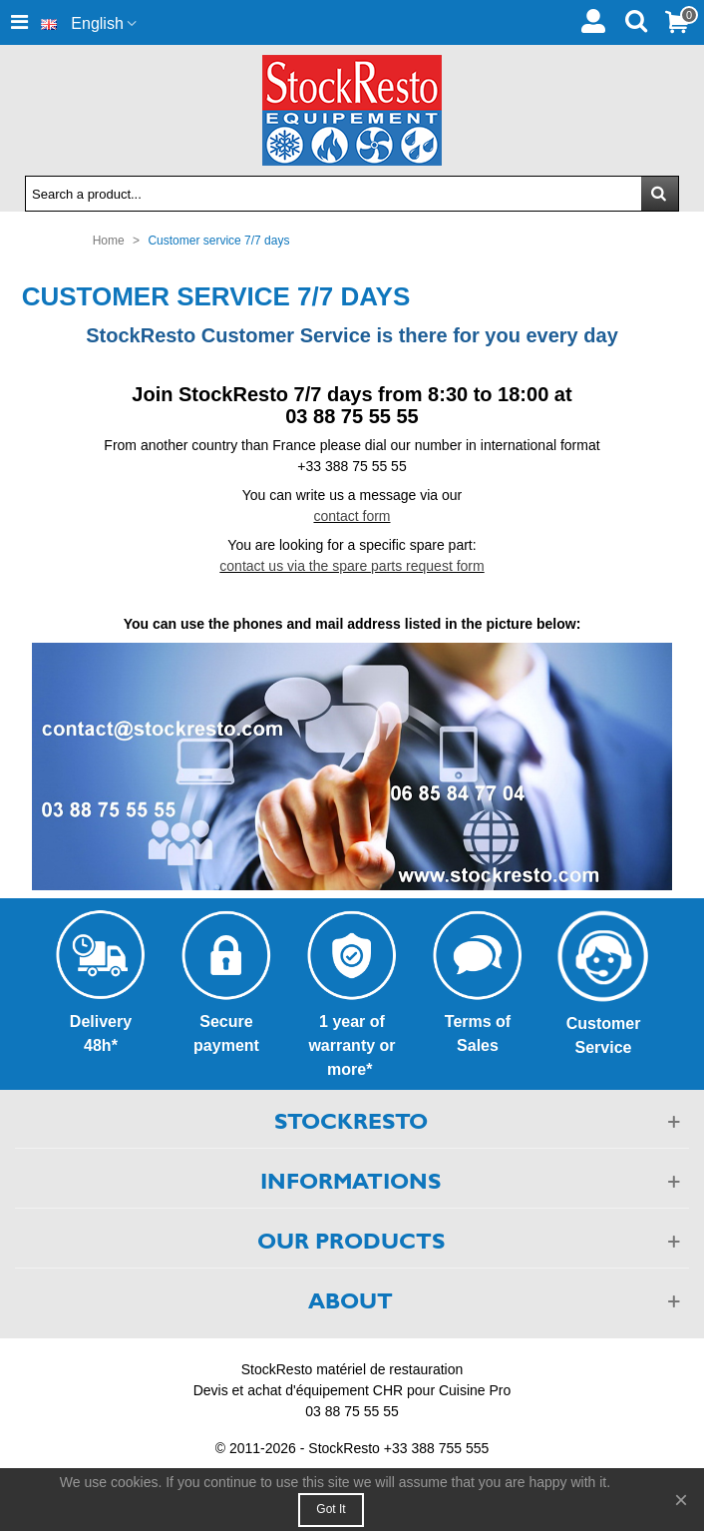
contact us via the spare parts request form (351, 566)
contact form (351, 516)
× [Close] (681, 1499)
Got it (330, 1509)
